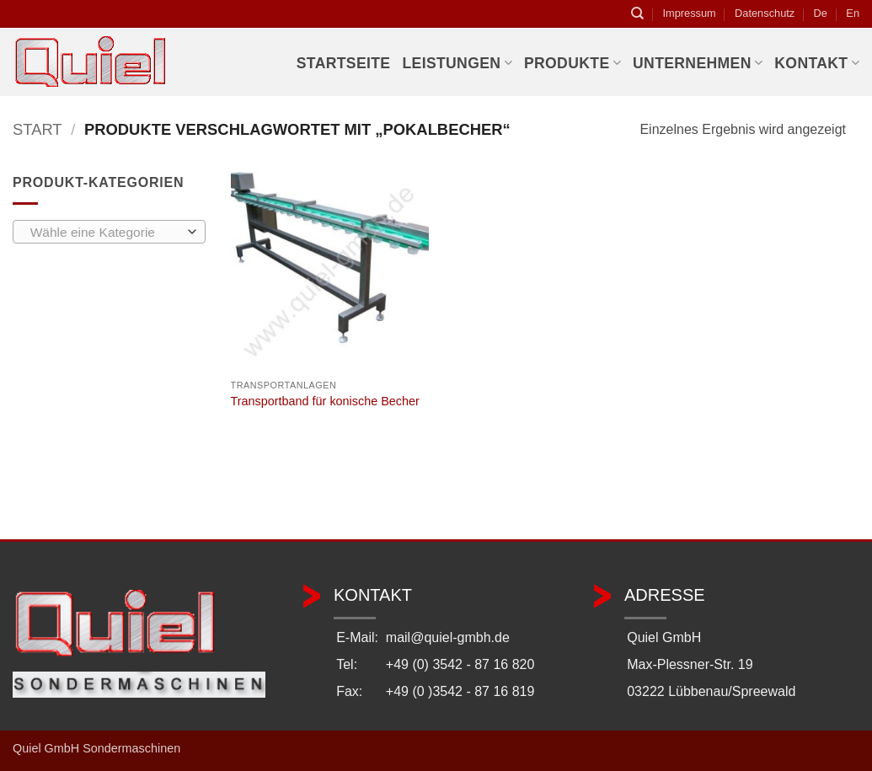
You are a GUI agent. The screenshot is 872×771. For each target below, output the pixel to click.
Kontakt (816, 63)
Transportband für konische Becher (325, 401)
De (820, 13)
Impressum (688, 13)
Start (37, 129)
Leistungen (456, 63)
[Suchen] (637, 13)
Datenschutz (764, 13)
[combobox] (109, 232)
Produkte (572, 63)
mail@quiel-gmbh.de (448, 637)
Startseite (344, 63)
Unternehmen (697, 63)
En (852, 13)
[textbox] (105, 232)
